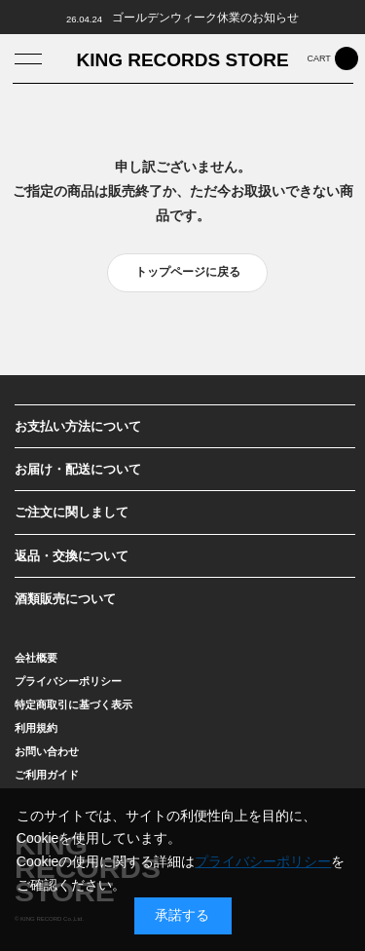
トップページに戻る (187, 272)
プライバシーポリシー (68, 681)
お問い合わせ (47, 751)
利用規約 (36, 728)
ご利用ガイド (47, 774)
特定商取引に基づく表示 (73, 704)
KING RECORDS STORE (182, 60)
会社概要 (36, 658)
